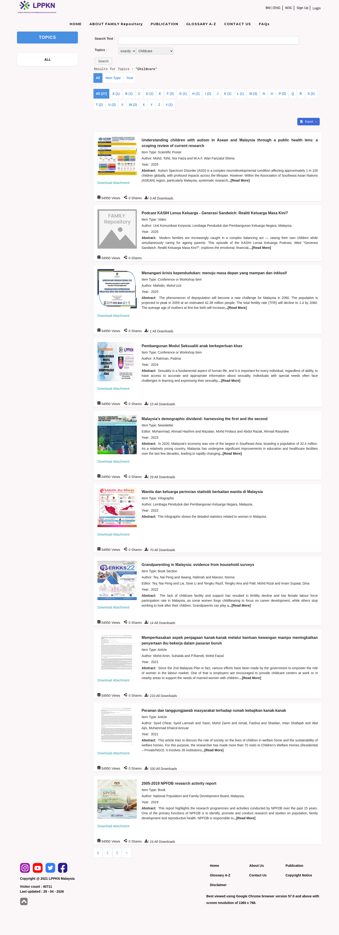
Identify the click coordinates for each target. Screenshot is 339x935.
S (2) (311, 93)
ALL (47, 59)
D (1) (149, 93)
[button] (103, 61)
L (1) (240, 93)
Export (307, 121)
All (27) (101, 93)
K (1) (227, 93)
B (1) (129, 93)
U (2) (112, 105)
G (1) (183, 93)
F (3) (170, 93)
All (98, 78)
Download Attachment (113, 183)
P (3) (282, 93)
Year (129, 78)
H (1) (196, 93)
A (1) (116, 93)
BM (268, 8)
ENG (276, 8)
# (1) (169, 105)
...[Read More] (239, 180)
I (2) (208, 93)
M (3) (253, 93)
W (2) (133, 105)
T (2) (99, 105)
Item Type (113, 78)
